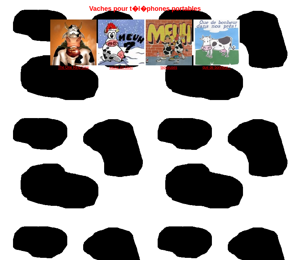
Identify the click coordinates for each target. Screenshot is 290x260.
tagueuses (169, 65)
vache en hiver (121, 65)
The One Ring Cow (73, 65)
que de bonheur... (216, 65)
